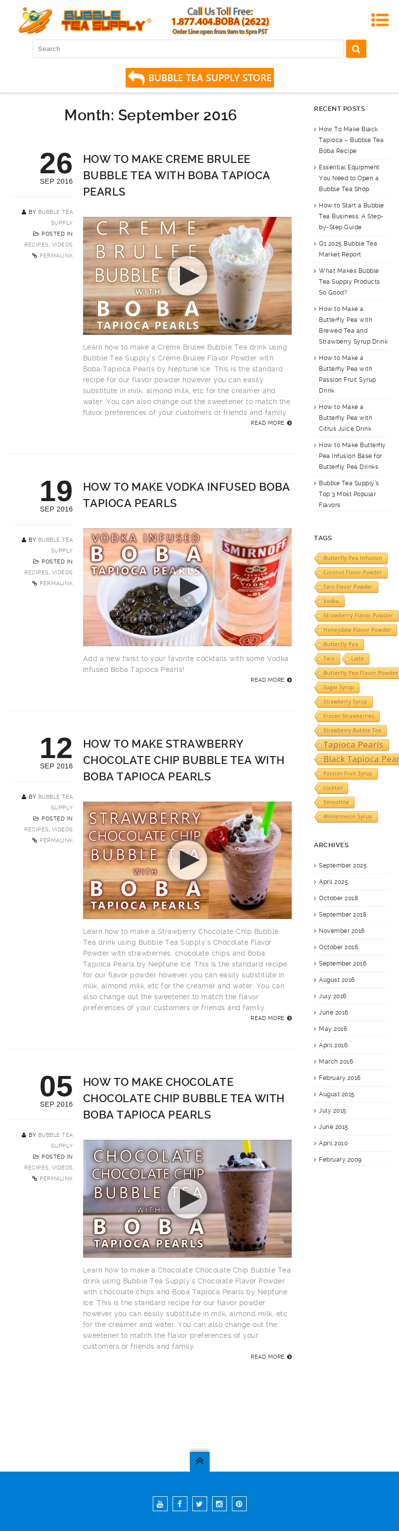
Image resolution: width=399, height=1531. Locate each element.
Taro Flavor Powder (347, 586)
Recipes (36, 245)
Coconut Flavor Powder (352, 572)
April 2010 (333, 1143)
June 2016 (334, 1012)
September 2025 (343, 865)
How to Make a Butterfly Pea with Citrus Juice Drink (345, 418)
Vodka (331, 601)
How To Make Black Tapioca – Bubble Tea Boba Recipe (351, 140)
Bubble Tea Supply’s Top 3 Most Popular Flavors (349, 494)
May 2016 (333, 1028)
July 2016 (333, 996)
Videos (62, 245)
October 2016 (338, 947)
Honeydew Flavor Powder (357, 629)
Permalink (56, 256)
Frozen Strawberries (348, 716)
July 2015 (333, 1110)
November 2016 (342, 930)
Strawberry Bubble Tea (352, 730)
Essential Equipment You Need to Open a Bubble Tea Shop (349, 178)
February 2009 (340, 1159)
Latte (357, 658)
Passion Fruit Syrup (347, 773)
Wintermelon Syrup (347, 816)
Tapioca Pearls (353, 744)
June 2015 (334, 1126)
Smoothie (336, 802)
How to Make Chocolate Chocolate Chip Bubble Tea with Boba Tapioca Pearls (184, 1098)
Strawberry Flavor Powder (358, 615)
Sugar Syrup (338, 687)
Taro (329, 658)
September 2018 (342, 914)
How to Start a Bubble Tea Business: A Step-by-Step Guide (351, 216)
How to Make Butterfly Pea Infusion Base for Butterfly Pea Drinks (352, 456)
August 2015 (337, 1094)
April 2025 (333, 881)
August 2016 (337, 979)
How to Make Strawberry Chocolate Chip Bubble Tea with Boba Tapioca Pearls (184, 760)
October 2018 (338, 898)
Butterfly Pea (340, 644)
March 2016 (336, 1061)
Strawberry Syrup (345, 701)
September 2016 (342, 963)
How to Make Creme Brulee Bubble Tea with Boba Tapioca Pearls (176, 175)
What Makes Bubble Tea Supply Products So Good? (349, 281)
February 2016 (340, 1077)
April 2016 (333, 1045)
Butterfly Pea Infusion (352, 558)
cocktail (333, 787)
